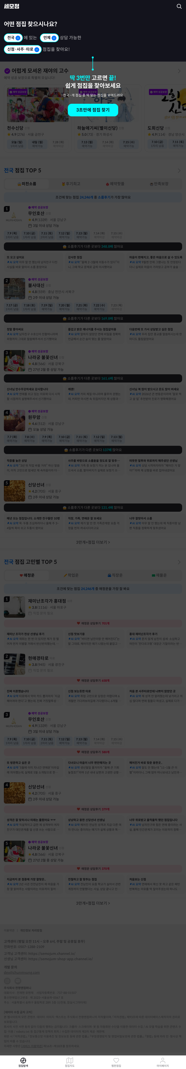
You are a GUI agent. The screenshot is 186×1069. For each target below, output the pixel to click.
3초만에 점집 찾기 (93, 110)
